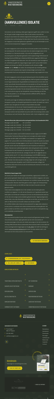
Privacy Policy (43, 398)
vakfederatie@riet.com (12, 336)
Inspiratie (44, 342)
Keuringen (45, 335)
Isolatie (20, 25)
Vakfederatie (45, 337)
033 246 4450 (9, 333)
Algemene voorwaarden (25, 398)
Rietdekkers (45, 329)
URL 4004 (31, 227)
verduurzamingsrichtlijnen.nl (16, 229)
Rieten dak (45, 340)
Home (6, 25)
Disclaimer (35, 398)
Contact (44, 344)
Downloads (45, 333)
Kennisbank (12, 25)
